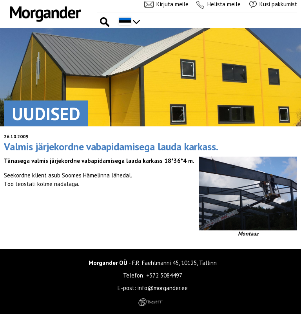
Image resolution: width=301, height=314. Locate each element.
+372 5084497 (164, 275)
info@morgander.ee (163, 288)
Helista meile (224, 4)
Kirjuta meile (172, 4)
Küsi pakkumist (278, 4)
